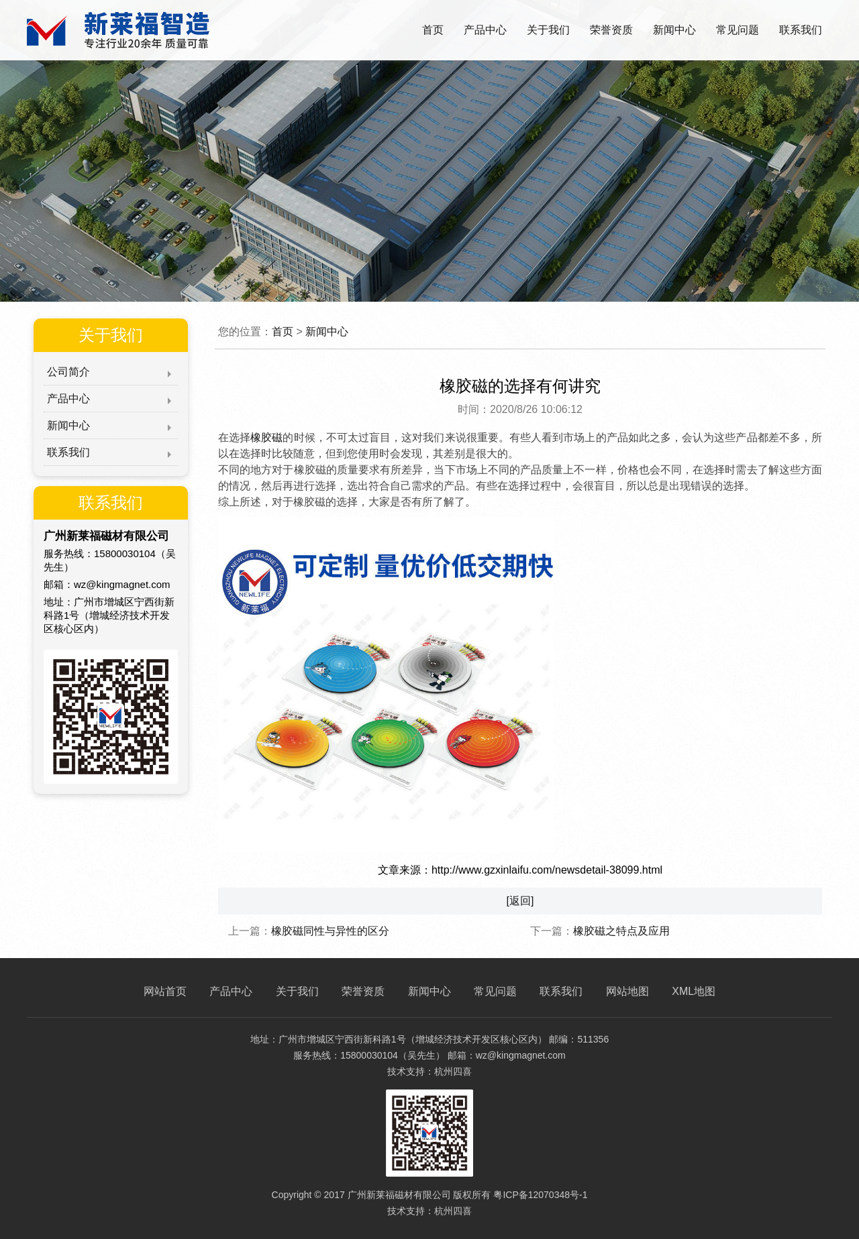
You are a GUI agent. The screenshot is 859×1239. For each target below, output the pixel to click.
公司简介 (68, 371)
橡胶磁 (266, 437)
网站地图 (627, 991)
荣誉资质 (611, 30)
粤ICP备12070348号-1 (540, 1194)
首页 (433, 30)
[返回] (520, 900)
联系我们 (800, 30)
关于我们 (548, 30)
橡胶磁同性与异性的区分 (330, 931)
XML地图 (693, 991)
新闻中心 (674, 30)
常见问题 (737, 30)
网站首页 (165, 991)
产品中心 (485, 30)
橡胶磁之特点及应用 (621, 931)
